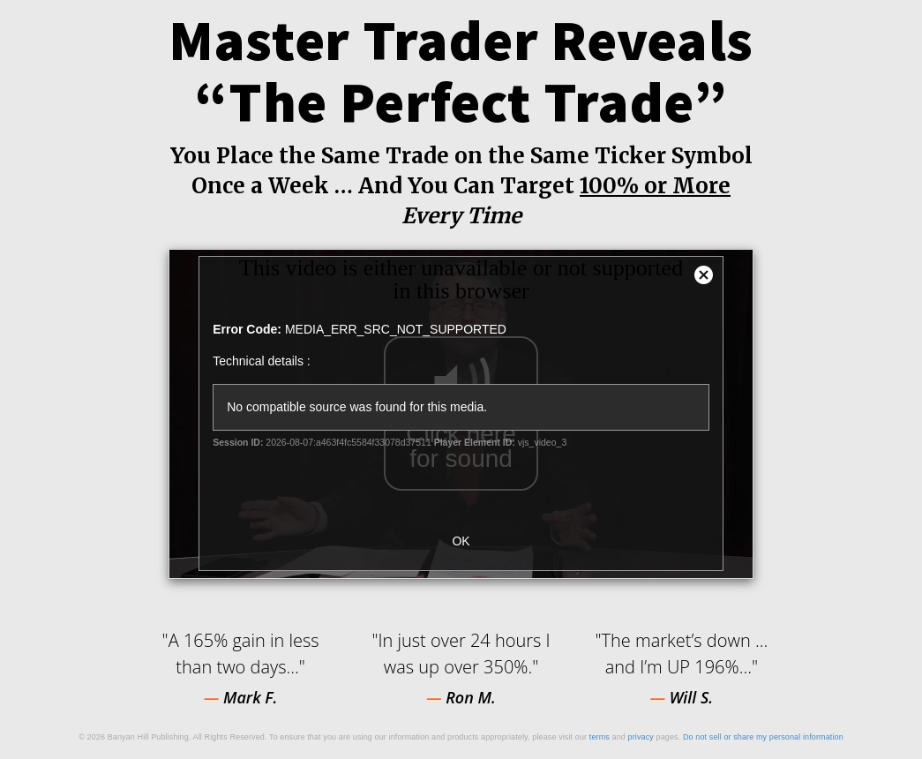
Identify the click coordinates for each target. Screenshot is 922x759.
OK (460, 541)
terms (599, 737)
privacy (641, 737)
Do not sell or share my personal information (763, 737)
